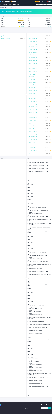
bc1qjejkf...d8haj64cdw (33, 109)
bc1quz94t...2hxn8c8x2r (33, 147)
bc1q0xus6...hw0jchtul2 (33, 133)
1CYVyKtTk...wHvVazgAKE (33, 142)
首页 (1, 4)
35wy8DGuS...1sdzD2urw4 (33, 144)
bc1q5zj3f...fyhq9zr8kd (33, 122)
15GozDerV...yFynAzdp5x (33, 71)
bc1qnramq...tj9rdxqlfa (33, 139)
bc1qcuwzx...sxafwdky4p (33, 153)
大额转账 (14, 4)
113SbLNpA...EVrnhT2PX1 (33, 114)
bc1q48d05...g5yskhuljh (33, 93)
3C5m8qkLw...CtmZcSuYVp (33, 35)
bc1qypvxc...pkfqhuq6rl (33, 117)
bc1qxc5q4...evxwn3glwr (6, 38)
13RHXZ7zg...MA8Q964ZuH (33, 55)
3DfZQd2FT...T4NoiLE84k (33, 128)
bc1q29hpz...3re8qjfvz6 (33, 41)
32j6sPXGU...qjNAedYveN (33, 49)
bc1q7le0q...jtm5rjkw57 (33, 52)
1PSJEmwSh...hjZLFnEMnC (33, 125)
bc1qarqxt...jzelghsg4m (33, 57)
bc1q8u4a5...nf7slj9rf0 (33, 43)
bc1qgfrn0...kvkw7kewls (33, 46)
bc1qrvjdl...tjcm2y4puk (33, 84)
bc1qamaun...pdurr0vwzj (33, 120)
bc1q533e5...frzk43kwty (33, 123)
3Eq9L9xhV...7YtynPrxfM (33, 104)
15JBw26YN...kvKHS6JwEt (33, 68)
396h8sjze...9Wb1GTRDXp (33, 38)
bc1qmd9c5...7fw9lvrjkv (6, 35)
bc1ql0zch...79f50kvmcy (33, 73)
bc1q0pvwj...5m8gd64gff (33, 134)
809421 (19, 18)
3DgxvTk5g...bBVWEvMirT (33, 98)
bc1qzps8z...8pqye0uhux (33, 54)
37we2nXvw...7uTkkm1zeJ (33, 90)
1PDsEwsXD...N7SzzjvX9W (33, 65)
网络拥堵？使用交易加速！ (6, 7)
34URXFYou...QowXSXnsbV (33, 63)
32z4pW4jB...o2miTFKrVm (33, 74)
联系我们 (26, 408)
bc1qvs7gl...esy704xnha (33, 136)
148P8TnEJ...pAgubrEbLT (33, 87)
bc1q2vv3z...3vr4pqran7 (33, 79)
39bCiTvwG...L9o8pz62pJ (33, 115)
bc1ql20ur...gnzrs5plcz (33, 150)
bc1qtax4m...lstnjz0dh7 (33, 76)
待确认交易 (5, 4)
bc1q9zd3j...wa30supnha (33, 152)
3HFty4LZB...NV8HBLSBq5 (33, 103)
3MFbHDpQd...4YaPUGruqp (33, 60)
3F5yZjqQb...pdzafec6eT (33, 95)
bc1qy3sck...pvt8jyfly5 (33, 44)
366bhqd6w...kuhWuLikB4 (33, 85)
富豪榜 (10, 4)
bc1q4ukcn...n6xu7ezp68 (33, 112)
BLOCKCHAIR (21, 26)
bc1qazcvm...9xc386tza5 (33, 101)
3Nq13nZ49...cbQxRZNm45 (33, 82)
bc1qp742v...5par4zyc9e (33, 106)
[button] (49, 1)
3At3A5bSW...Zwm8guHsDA (33, 131)
